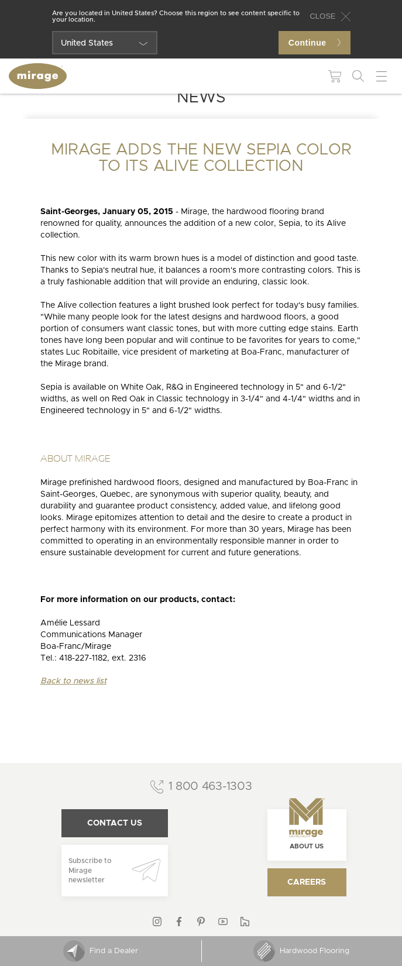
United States (87, 43)
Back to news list (73, 681)
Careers (306, 882)
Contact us (114, 823)
